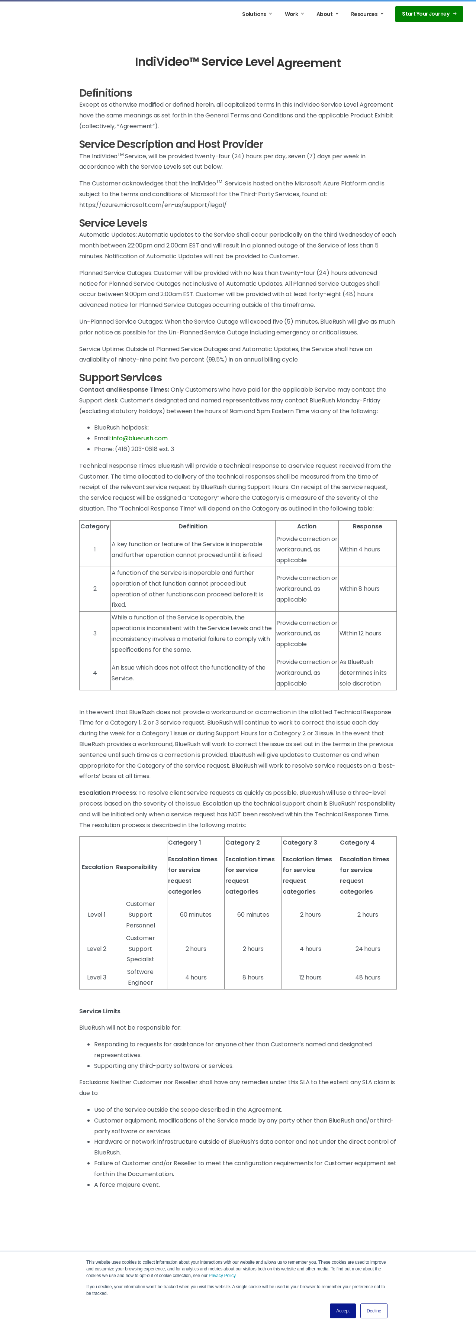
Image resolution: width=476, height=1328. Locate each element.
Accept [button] (343, 1311)
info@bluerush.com (139, 438)
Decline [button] (374, 1311)
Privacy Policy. (223, 1275)
